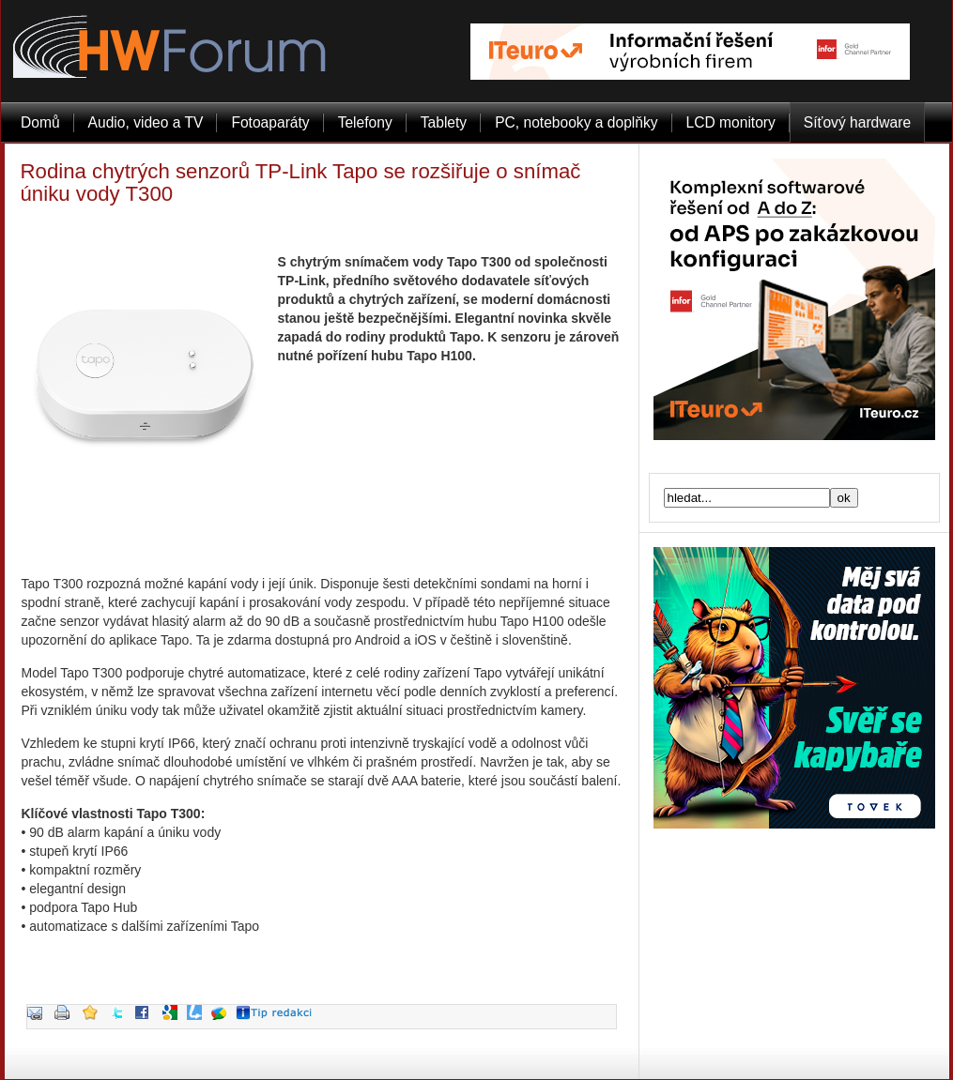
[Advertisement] (321, 537)
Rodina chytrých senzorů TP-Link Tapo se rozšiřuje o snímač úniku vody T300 (301, 182)
